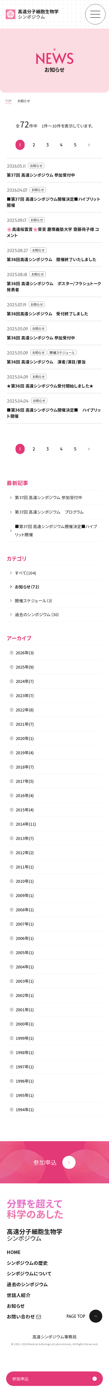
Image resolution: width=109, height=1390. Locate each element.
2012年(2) (25, 852)
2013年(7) (25, 838)
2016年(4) (25, 795)
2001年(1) (25, 1009)
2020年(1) (25, 738)
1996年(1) (25, 1081)
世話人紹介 (19, 1295)
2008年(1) (25, 910)
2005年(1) (25, 952)
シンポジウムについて (29, 1273)
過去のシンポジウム (27, 1284)
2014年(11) (26, 824)
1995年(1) (25, 1095)
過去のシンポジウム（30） (37, 614)
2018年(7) (25, 767)
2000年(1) (25, 1024)
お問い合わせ (24, 1316)
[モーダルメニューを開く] (95, 14)
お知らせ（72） (27, 587)
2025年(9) (25, 667)
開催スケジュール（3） (34, 601)
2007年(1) (25, 924)
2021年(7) (25, 724)
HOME (14, 1252)
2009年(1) (25, 895)
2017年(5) (25, 781)
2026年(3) (25, 653)
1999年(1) (25, 1038)
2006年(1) (25, 938)
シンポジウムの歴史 (27, 1262)
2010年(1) (25, 881)
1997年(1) (25, 1067)
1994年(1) (25, 1109)
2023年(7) (25, 695)
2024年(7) (25, 681)
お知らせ (16, 1306)
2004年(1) (25, 967)
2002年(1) (25, 995)
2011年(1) (25, 867)
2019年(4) (25, 752)
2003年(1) (25, 981)
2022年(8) (25, 710)
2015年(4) (25, 810)
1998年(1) (25, 1052)
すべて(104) (25, 573)
